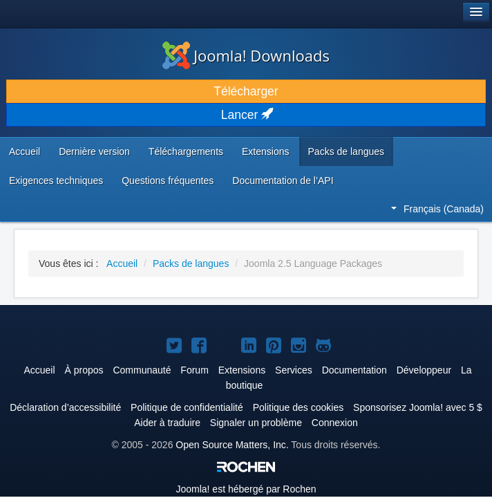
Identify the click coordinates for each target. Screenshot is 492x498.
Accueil (24, 151)
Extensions (265, 151)
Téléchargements (186, 151)
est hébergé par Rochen (246, 489)
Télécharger (246, 91)
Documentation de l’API (282, 180)
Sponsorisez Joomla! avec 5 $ (417, 407)
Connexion (335, 422)
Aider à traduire (167, 422)
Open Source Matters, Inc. (232, 444)
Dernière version (94, 151)
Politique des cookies (298, 407)
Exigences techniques (56, 180)
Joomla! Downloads (246, 55)
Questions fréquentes (168, 180)
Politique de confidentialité (187, 407)
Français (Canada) (437, 208)
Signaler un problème (256, 422)
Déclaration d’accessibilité (65, 407)
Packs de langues (346, 151)
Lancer (246, 115)
